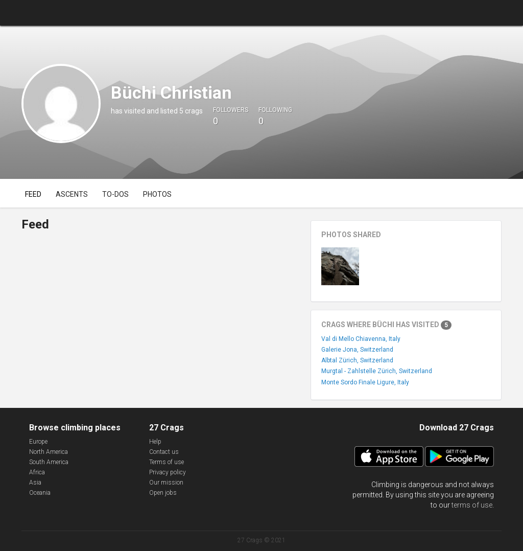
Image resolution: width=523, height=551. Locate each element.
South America (48, 462)
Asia (35, 482)
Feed (33, 194)
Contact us (164, 451)
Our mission (166, 482)
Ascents (72, 194)
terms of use (471, 505)
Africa (37, 472)
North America (48, 451)
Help (155, 441)
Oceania (40, 492)
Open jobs (163, 492)
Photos (157, 194)
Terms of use (166, 462)
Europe (38, 441)
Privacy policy (167, 472)
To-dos (115, 194)
